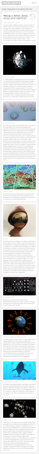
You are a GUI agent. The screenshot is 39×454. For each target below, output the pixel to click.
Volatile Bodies (9, 77)
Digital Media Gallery (11, 3)
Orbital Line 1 (8, 191)
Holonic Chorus (9, 123)
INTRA (5, 239)
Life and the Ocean (10, 382)
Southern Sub (8, 297)
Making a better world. (11, 22)
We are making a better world (14, 337)
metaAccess (8, 420)
